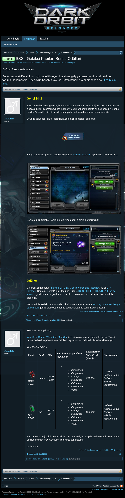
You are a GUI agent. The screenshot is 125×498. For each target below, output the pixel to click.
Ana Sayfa (13, 38)
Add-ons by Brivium (26, 494)
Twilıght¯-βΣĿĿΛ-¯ (48, 459)
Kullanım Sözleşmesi (100, 490)
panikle (47, 320)
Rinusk (53, 287)
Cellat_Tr (36, 459)
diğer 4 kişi (56, 320)
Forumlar (29, 39)
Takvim (44, 38)
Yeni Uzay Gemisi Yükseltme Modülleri (47, 337)
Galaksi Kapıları (81, 154)
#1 (120, 315)
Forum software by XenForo (24, 492)
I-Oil (60, 287)
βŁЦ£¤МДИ (38, 320)
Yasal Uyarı (97, 486)
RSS (121, 486)
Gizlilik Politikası (117, 490)
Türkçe (5, 486)
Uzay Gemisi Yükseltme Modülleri (81, 287)
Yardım (106, 486)
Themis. (29, 320)
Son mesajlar (10, 44)
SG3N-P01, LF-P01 (87, 291)
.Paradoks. (37, 63)
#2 (120, 454)
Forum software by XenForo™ (69, 492)
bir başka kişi (63, 459)
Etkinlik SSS (14, 63)
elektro (28, 459)
